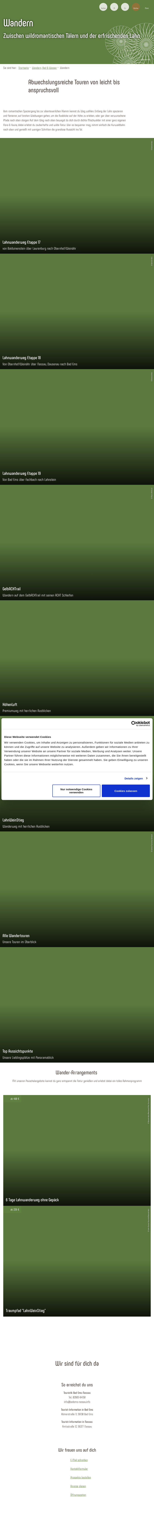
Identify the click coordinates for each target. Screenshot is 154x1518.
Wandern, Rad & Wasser (44, 67)
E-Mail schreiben (79, 1460)
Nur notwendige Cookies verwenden (76, 791)
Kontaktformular (79, 1468)
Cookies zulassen (125, 790)
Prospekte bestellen (80, 1477)
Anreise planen (78, 1486)
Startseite (23, 67)
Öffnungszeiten (78, 1494)
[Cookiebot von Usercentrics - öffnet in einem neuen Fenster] (134, 723)
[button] (114, 7)
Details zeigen (133, 778)
